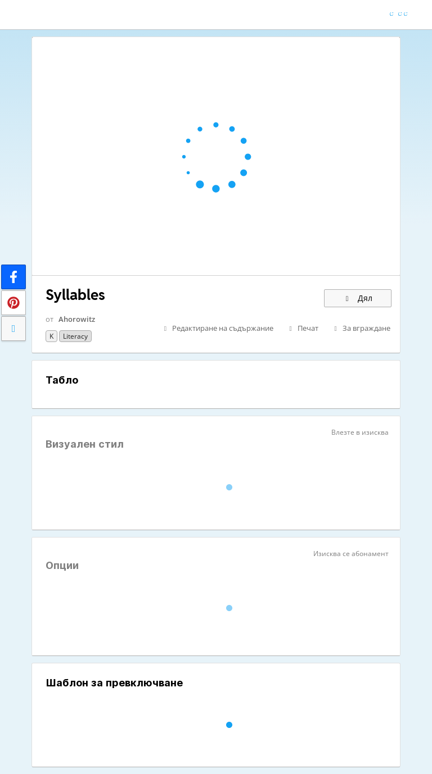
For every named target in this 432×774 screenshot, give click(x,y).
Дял (357, 298)
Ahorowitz (76, 319)
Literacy (75, 336)
